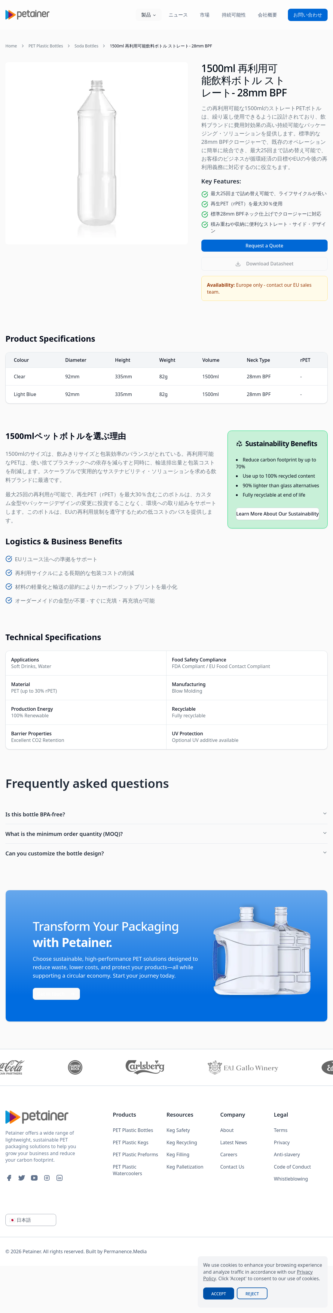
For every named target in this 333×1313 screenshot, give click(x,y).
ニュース (178, 14)
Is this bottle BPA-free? (166, 814)
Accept (218, 1293)
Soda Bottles (86, 46)
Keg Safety (178, 1130)
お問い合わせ (307, 14)
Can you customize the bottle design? (166, 853)
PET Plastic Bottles (46, 46)
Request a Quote (264, 245)
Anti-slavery (287, 1154)
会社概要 (267, 14)
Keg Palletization (184, 1166)
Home (11, 46)
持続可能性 (234, 14)
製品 (148, 14)
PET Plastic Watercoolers (127, 1170)
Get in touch (56, 994)
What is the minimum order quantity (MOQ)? (166, 833)
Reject (252, 1293)
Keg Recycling (181, 1142)
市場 (204, 14)
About (227, 1130)
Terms (280, 1130)
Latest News (233, 1142)
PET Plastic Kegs (130, 1142)
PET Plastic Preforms (135, 1154)
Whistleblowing (291, 1178)
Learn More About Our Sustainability (277, 513)
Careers (228, 1154)
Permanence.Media (125, 1251)
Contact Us (232, 1166)
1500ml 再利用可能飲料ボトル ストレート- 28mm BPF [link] (161, 46)
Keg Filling (177, 1154)
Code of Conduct (292, 1166)
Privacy (282, 1142)
